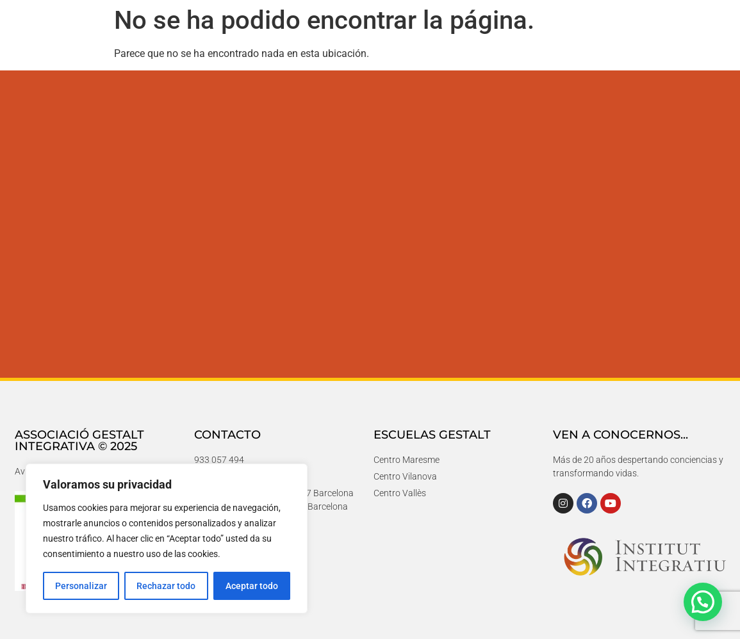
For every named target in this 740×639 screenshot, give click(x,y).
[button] (703, 602)
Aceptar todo (252, 586)
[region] (167, 538)
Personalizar (81, 586)
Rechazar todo (165, 586)
